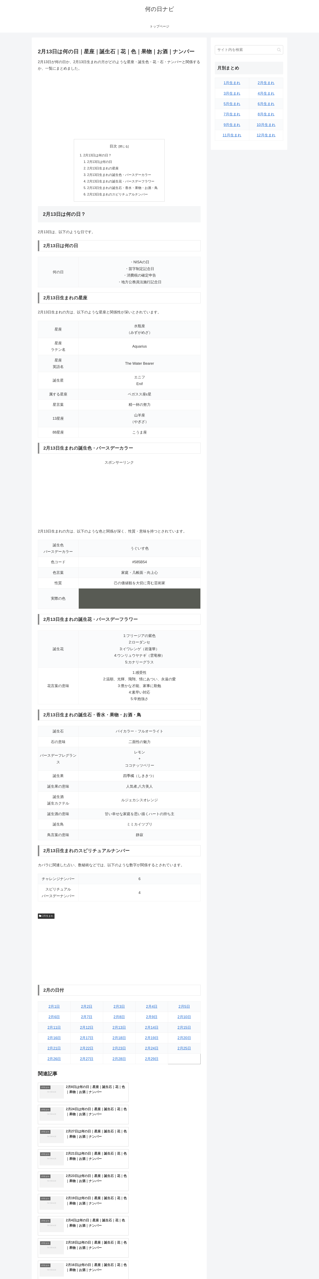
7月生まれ (232, 114)
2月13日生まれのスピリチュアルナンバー (117, 195)
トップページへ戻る (238, 1266)
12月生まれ (266, 135)
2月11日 (54, 1028)
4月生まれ (266, 93)
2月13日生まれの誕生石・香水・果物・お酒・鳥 (122, 188)
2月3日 (119, 1007)
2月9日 (151, 1018)
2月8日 (119, 1018)
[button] (279, 49)
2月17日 (86, 1039)
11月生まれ (232, 135)
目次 (113, 146)
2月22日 (86, 1049)
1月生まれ (232, 83)
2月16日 (54, 1039)
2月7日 (86, 1018)
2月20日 (184, 1039)
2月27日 (86, 1059)
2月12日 (86, 1028)
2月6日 (54, 1018)
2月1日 (54, 1007)
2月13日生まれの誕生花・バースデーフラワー (121, 182)
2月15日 (184, 1028)
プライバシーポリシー (269, 1266)
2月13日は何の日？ (97, 155)
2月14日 (151, 1028)
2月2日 (86, 1007)
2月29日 (151, 1059)
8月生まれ (266, 114)
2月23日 (119, 1049)
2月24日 (151, 1049)
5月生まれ (232, 104)
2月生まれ (46, 916)
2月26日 (54, 1059)
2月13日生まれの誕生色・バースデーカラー (119, 175)
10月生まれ (266, 125)
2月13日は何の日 (99, 162)
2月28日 (119, 1059)
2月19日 (151, 1039)
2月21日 (54, 1049)
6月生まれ (266, 104)
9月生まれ (232, 125)
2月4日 (151, 1007)
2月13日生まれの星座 (103, 168)
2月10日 (184, 1018)
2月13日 (119, 1028)
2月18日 (119, 1039)
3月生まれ (232, 93)
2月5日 (184, 1007)
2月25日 (184, 1049)
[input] (249, 49)
